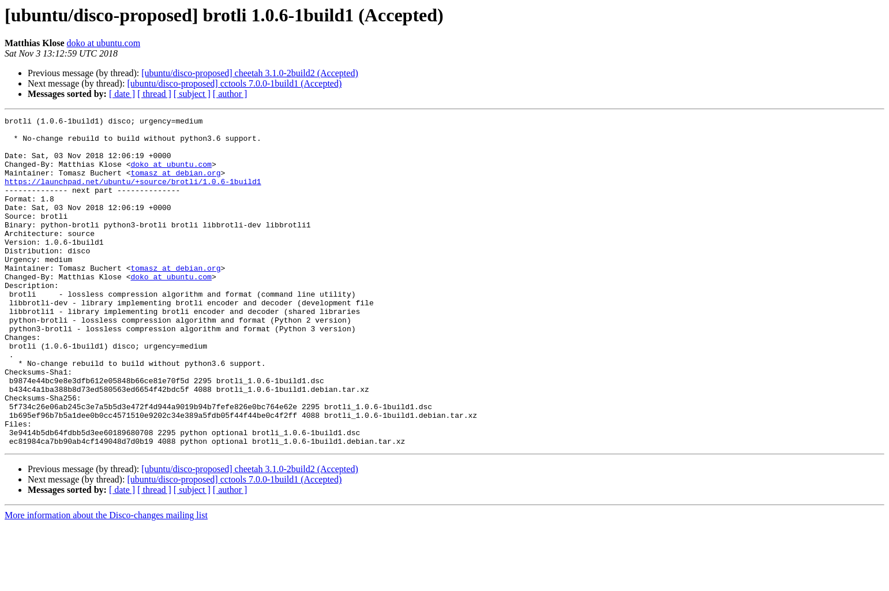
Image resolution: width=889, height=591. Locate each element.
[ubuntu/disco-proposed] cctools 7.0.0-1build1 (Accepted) (234, 83)
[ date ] (122, 94)
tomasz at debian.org (175, 184)
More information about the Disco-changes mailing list (106, 581)
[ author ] (230, 94)
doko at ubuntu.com (104, 43)
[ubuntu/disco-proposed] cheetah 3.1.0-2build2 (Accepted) (249, 73)
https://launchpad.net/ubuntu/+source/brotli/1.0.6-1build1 (133, 195)
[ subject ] (192, 94)
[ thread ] (154, 94)
